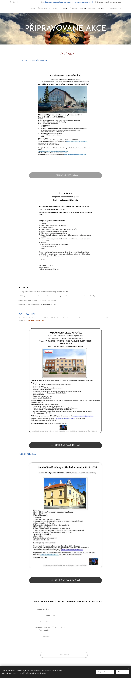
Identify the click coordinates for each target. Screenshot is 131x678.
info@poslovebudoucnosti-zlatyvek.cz (109, 2)
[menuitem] (99, 8)
